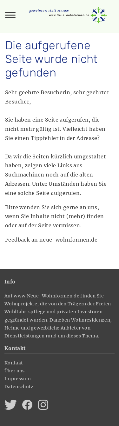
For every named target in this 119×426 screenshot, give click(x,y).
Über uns (14, 371)
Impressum (17, 379)
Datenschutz (19, 386)
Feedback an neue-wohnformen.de (51, 239)
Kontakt (13, 363)
